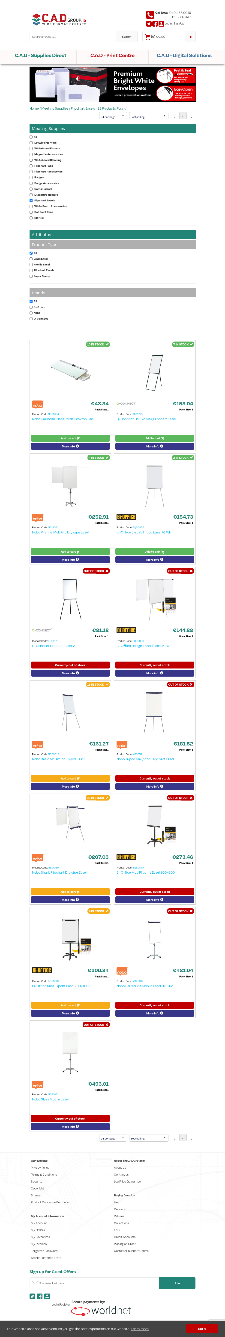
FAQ (117, 1230)
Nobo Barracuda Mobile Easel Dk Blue (145, 985)
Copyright (37, 1188)
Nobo (37, 312)
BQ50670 (138, 867)
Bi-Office (39, 307)
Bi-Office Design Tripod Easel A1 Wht (145, 645)
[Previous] (174, 115)
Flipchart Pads (43, 165)
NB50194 (53, 414)
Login (168, 23)
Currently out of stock (70, 665)
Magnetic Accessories (48, 154)
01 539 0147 (181, 17)
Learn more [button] (140, 1328)
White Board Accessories (50, 206)
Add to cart (70, 438)
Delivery (119, 1209)
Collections (121, 1223)
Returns (119, 1216)
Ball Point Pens (43, 212)
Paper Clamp (42, 276)
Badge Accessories (46, 183)
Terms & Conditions (44, 1174)
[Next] (191, 115)
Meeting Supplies (54, 108)
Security (36, 1181)
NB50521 (138, 754)
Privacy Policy (40, 1167)
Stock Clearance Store (46, 1258)
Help (117, 1202)
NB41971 (53, 1094)
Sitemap (36, 1195)
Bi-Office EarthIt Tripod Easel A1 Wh (144, 532)
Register (64, 1304)
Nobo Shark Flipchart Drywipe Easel (59, 872)
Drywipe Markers (45, 142)
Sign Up (179, 23)
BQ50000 (138, 641)
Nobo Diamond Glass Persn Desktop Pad (62, 418)
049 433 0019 (180, 12)
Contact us (121, 1174)
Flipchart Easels (83, 108)
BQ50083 (138, 527)
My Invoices (39, 1244)
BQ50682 (54, 981)
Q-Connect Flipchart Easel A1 (54, 645)
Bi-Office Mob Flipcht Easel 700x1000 (61, 985)
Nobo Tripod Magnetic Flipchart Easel (145, 759)
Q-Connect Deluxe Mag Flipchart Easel (146, 418)
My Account (39, 1223)
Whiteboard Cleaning (47, 160)
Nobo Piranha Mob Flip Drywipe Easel (60, 532)
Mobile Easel (42, 264)
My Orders (38, 1230)
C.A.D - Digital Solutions (184, 55)
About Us (120, 1167)
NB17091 (53, 527)
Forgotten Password (44, 1251)
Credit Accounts (124, 1237)
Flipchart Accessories (48, 171)
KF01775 (137, 414)
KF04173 (53, 641)
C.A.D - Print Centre (112, 55)
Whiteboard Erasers (47, 148)
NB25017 (137, 981)
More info (70, 446)
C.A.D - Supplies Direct (40, 55)
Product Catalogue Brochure (50, 1202)
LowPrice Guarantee (127, 1181)
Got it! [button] (202, 1329)
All (35, 137)
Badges (39, 177)
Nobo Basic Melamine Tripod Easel (58, 759)
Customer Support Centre (131, 1251)
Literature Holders (46, 194)
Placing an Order (125, 1244)
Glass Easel (41, 258)
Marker (39, 217)
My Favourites (40, 1237)
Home (34, 108)
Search (126, 36)
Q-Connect (41, 318)
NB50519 (53, 754)
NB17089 (53, 867)
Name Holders (43, 189)
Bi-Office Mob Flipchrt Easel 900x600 (146, 872)
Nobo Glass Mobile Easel (50, 1099)
